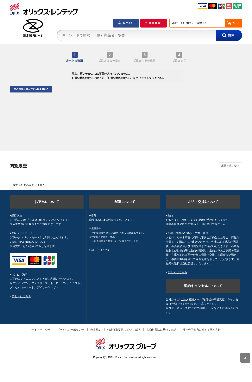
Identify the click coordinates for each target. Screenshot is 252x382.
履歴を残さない (230, 165)
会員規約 (95, 329)
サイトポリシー (40, 329)
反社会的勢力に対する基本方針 (202, 329)
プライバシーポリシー (70, 329)
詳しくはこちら (21, 296)
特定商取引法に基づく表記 (123, 329)
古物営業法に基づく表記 (161, 329)
